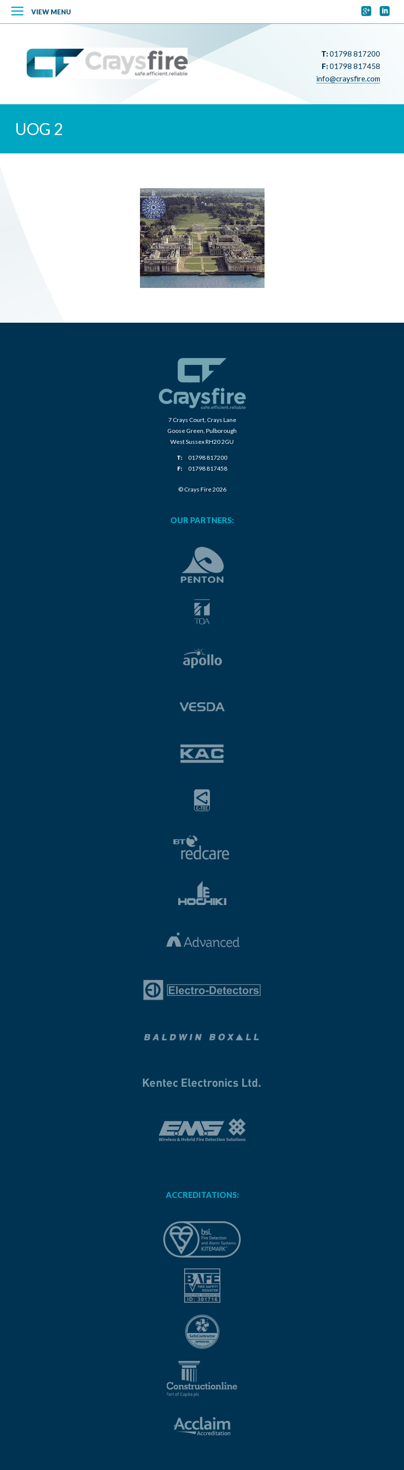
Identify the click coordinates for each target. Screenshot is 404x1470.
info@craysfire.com (348, 78)
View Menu (51, 12)
